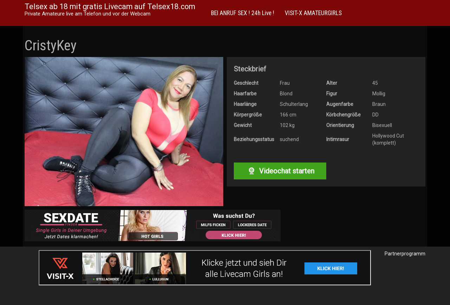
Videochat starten (279, 171)
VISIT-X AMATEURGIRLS (313, 13)
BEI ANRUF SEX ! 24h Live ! (242, 13)
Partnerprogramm (405, 253)
